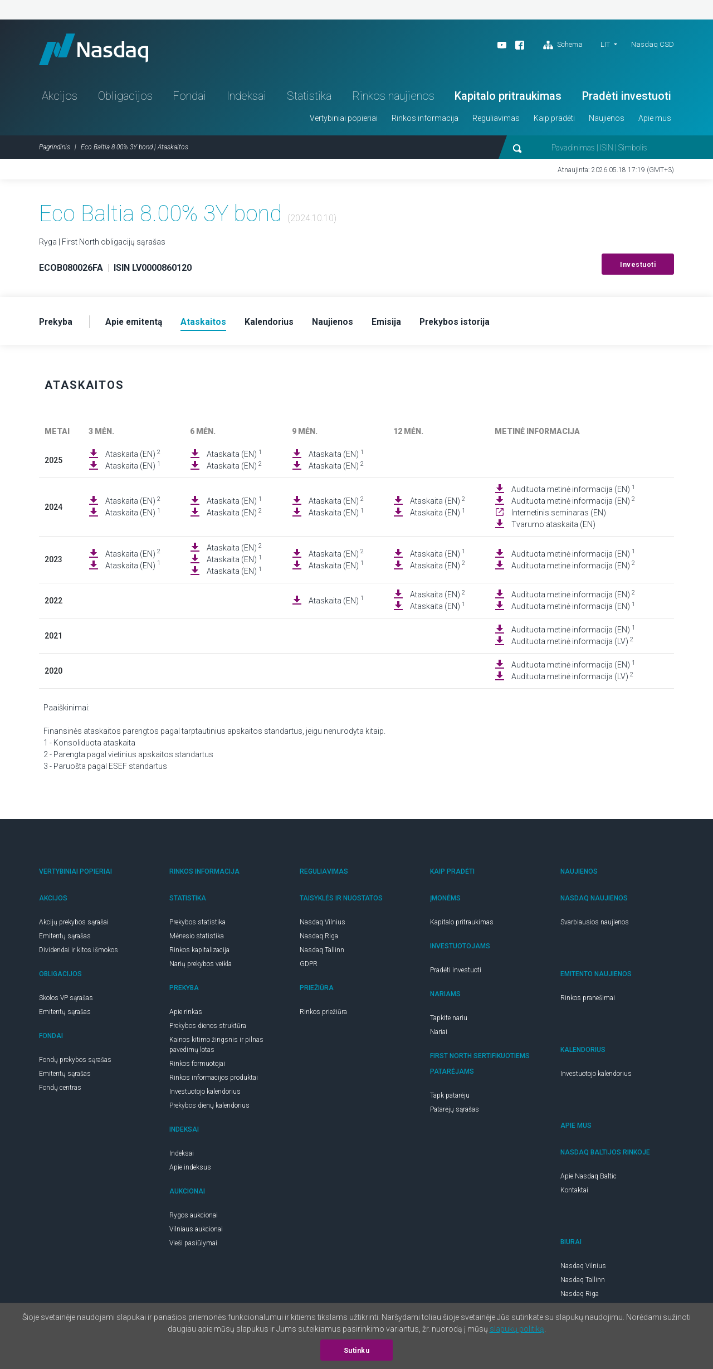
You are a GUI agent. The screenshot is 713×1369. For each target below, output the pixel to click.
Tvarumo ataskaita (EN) (553, 527)
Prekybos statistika (197, 925)
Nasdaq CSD (652, 44)
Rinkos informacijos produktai (213, 1080)
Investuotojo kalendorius (205, 1094)
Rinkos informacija (425, 120)
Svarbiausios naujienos (594, 925)
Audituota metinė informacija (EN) (573, 491)
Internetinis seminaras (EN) (558, 515)
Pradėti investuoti (626, 98)
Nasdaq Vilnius (322, 925)
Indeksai (246, 98)
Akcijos (59, 98)
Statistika (309, 98)
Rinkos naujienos (393, 98)
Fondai (189, 98)
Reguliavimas (496, 120)
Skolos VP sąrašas (66, 1001)
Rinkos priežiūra (323, 1015)
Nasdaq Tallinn (322, 953)
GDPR (309, 967)
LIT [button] (605, 44)
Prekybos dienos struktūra (207, 1028)
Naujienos (606, 120)
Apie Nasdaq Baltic (588, 1179)
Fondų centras (60, 1090)
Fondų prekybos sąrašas (75, 1062)
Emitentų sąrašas (65, 939)
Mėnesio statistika (196, 939)
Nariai (438, 1035)
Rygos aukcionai (193, 1218)
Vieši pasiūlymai (193, 1246)
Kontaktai (574, 1193)
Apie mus (654, 120)
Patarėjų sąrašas (454, 1112)
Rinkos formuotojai (197, 1066)
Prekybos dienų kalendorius (209, 1108)
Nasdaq (97, 50)
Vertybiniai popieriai (344, 120)
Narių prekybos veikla (200, 967)
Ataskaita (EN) (132, 456)
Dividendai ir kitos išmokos (78, 953)
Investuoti (638, 267)
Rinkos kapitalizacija (199, 953)
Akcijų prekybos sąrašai (74, 925)
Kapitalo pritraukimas (508, 98)
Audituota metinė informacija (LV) (572, 644)
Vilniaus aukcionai (196, 1232)
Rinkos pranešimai (587, 1001)
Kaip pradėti (554, 120)
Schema (563, 45)
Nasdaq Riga (319, 939)
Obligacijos (125, 98)
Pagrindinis (54, 149)
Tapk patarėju (450, 1098)
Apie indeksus (190, 1170)
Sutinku (357, 1351)
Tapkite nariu (448, 1021)
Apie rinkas (185, 1015)
